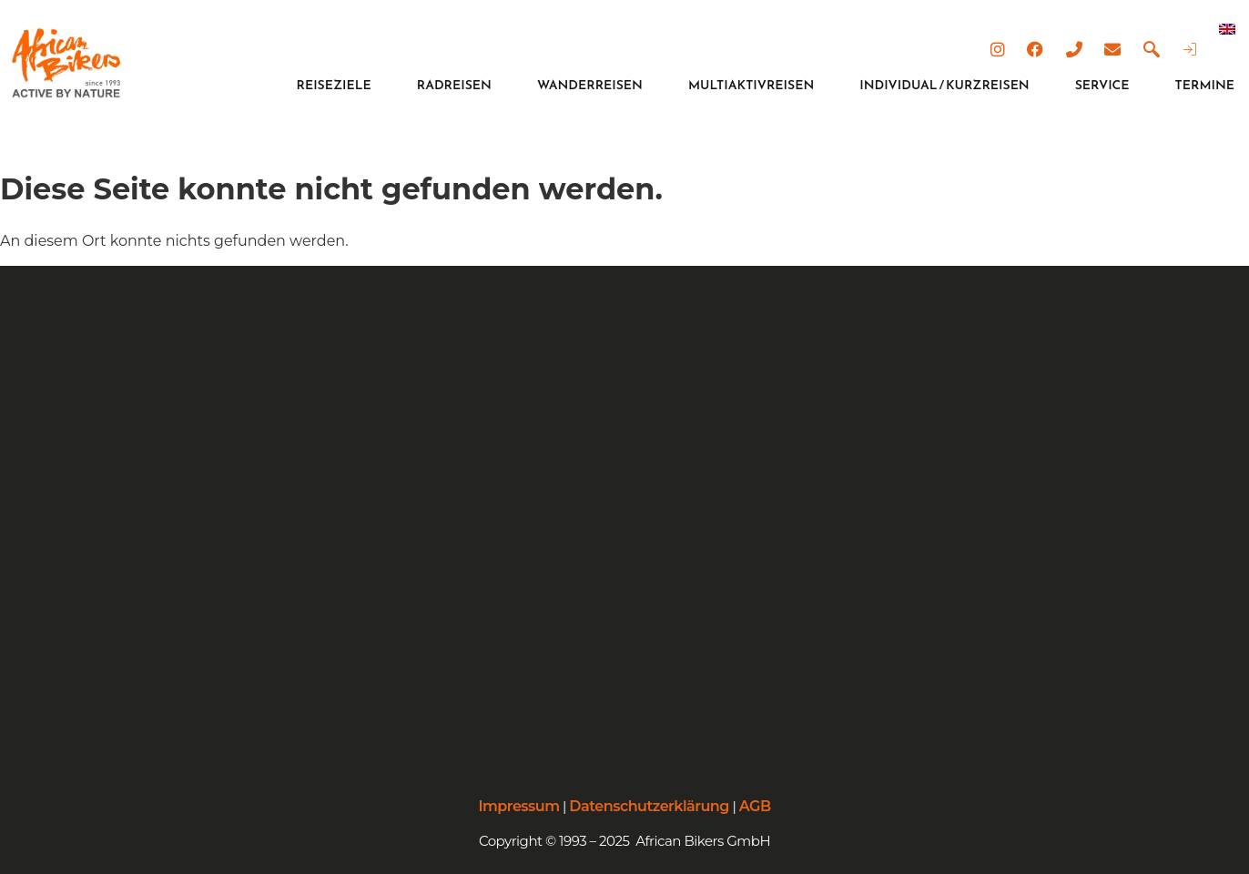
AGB (755, 806)
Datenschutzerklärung (649, 806)
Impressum (518, 806)
